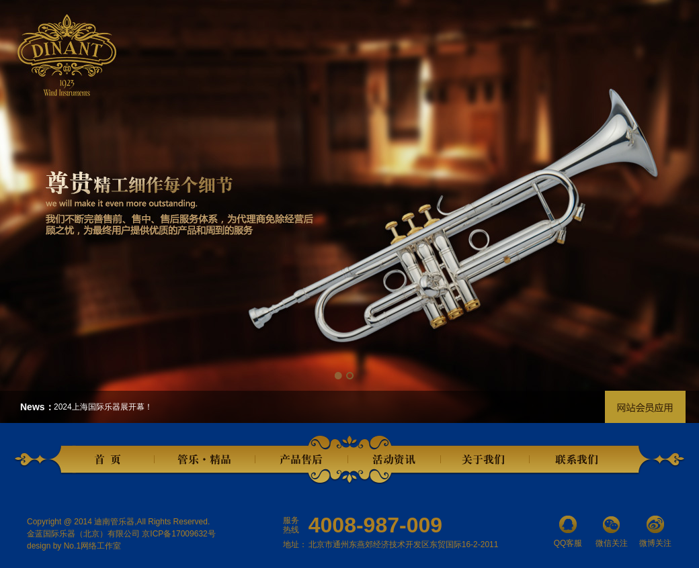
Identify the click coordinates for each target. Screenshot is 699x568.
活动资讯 (394, 459)
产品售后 (301, 459)
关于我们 (484, 459)
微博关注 (655, 532)
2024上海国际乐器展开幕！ (103, 407)
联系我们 (578, 459)
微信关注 (611, 532)
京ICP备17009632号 (178, 533)
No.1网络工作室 (92, 546)
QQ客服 (568, 532)
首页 (111, 459)
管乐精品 (205, 459)
